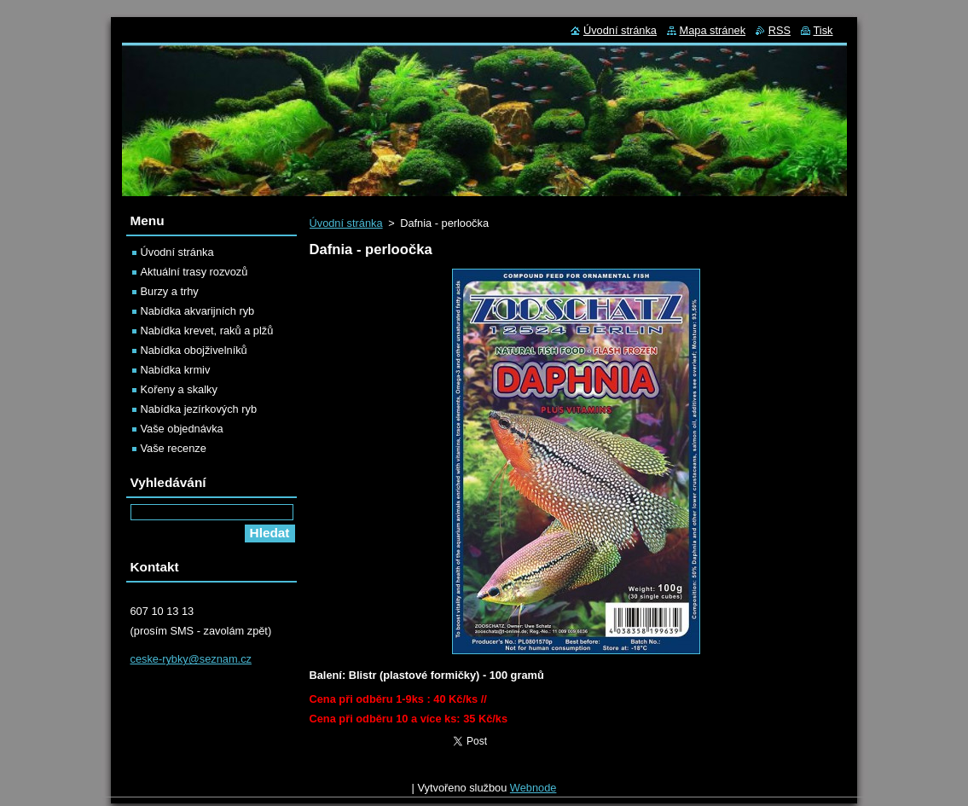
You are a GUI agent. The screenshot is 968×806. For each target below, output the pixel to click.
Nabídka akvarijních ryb (198, 310)
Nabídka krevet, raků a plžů (207, 330)
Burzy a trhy (170, 291)
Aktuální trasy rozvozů (194, 271)
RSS (779, 30)
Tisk (823, 30)
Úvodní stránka (346, 223)
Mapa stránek (713, 30)
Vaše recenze (173, 448)
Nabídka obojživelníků (194, 350)
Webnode (533, 792)
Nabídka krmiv (176, 369)
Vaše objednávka (182, 428)
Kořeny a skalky (179, 389)
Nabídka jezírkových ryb (199, 409)
